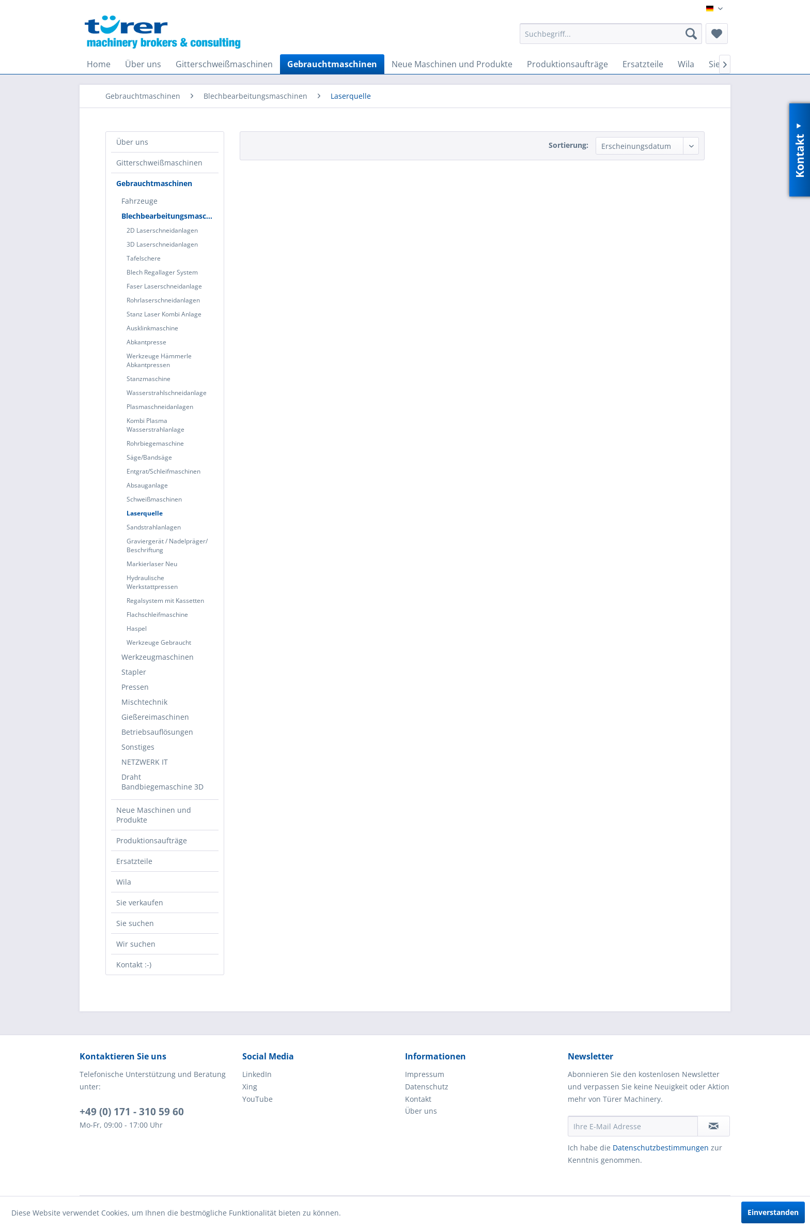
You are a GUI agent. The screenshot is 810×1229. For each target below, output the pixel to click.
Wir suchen (135, 944)
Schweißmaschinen (154, 499)
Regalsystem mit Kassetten (165, 600)
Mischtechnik (144, 702)
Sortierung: (568, 145)
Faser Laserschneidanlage (164, 286)
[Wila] (686, 64)
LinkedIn (257, 1074)
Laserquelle (145, 513)
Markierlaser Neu (152, 563)
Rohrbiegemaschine (155, 443)
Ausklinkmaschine (152, 328)
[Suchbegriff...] (611, 33)
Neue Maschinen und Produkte (153, 815)
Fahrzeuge (139, 201)
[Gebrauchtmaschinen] (332, 64)
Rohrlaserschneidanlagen (163, 300)
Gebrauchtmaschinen (154, 183)
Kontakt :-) (133, 964)
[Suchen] (691, 33)
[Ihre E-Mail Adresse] (633, 1126)
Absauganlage (147, 485)
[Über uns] (143, 64)
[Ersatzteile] (643, 64)
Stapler (133, 672)
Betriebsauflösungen (157, 732)
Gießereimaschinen (155, 717)
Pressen (135, 687)
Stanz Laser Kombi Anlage (164, 314)
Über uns (132, 142)
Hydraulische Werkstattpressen (152, 582)
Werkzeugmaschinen (157, 657)
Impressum (424, 1074)
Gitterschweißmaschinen (159, 163)
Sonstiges (137, 747)
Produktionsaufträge (151, 840)
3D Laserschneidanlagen (162, 244)
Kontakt (418, 1099)
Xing (249, 1086)
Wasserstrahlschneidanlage (167, 392)
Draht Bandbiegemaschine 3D (162, 782)
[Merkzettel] (717, 33)
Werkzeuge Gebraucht (159, 642)
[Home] (99, 64)
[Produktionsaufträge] (567, 64)
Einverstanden (773, 1212)
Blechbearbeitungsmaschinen (170, 216)
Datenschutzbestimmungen (661, 1147)
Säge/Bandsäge (149, 457)
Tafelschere (144, 258)
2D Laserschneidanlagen (162, 230)
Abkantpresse (146, 342)
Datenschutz (426, 1086)
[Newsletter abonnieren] (713, 1126)
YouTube (257, 1099)
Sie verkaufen (139, 902)
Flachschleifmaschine (157, 614)
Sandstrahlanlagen (154, 527)
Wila (123, 882)
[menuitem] (611, 33)
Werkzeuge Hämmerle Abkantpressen (159, 360)
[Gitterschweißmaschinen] (224, 64)
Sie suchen (135, 923)
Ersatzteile (134, 861)
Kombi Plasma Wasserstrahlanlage (155, 425)
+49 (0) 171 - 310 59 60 (132, 1111)
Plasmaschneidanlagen (160, 406)
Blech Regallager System (162, 272)
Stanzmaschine (148, 378)
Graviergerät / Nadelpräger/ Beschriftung (167, 545)
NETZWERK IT (144, 762)
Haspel (137, 628)
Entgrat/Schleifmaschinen (163, 471)
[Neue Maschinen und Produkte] (452, 64)
